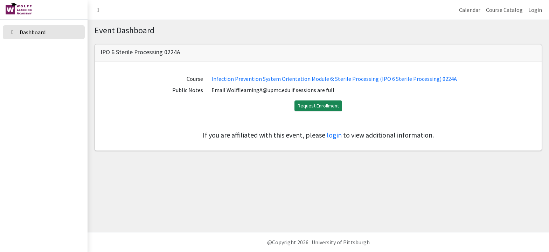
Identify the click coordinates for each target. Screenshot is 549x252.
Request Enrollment (318, 106)
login (334, 135)
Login (535, 9)
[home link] (43, 10)
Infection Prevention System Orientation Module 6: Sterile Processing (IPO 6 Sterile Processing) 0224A (334, 78)
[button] (98, 10)
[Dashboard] (44, 32)
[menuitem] (44, 32)
